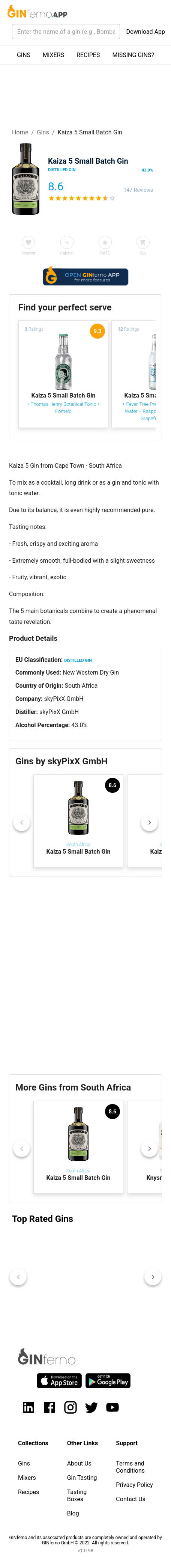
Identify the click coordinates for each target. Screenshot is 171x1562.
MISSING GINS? (133, 55)
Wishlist (28, 253)
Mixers (27, 1477)
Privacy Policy (134, 1484)
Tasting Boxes (77, 1495)
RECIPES (88, 55)
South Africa (81, 685)
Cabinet (67, 253)
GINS (23, 55)
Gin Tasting (82, 1477)
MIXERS (53, 55)
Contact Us (131, 1499)
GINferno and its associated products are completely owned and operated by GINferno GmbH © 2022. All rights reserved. (85, 1540)
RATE (105, 253)
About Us (79, 1463)
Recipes (28, 1492)
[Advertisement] (85, 975)
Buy (143, 253)
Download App (145, 31)
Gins (43, 132)
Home (20, 132)
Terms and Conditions (130, 1467)
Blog (73, 1513)
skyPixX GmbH (63, 698)
